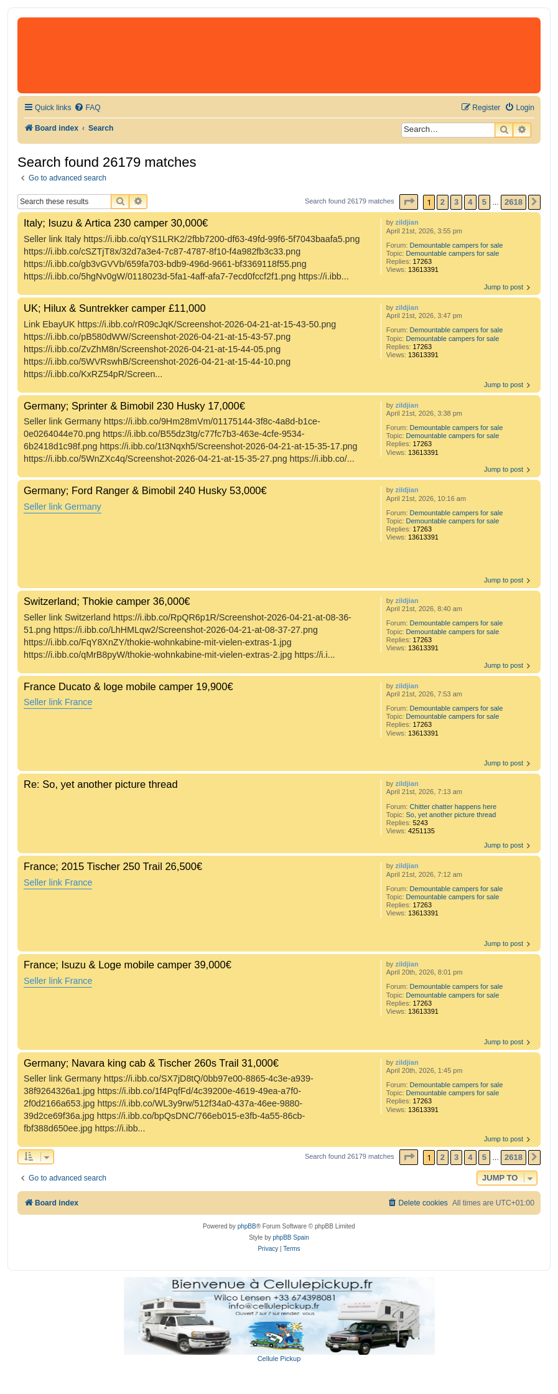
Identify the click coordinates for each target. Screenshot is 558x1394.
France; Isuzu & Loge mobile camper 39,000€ (127, 964)
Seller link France (58, 702)
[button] (408, 202)
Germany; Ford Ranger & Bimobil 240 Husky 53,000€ (145, 490)
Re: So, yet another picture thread (101, 784)
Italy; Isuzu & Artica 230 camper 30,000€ (116, 222)
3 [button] (456, 202)
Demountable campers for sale (456, 245)
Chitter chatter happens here (453, 806)
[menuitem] (87, 108)
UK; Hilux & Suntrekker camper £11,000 (115, 308)
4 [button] (470, 202)
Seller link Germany (62, 507)
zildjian (406, 222)
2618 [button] (514, 202)
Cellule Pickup (279, 1358)
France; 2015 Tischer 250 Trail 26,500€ (113, 866)
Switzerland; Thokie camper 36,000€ (107, 601)
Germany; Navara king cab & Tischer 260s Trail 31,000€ (151, 1063)
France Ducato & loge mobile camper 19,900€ (128, 686)
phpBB (247, 1226)
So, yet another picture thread (451, 814)
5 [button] (484, 202)
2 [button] (442, 202)
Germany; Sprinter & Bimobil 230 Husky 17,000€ (134, 405)
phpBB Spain (290, 1237)
